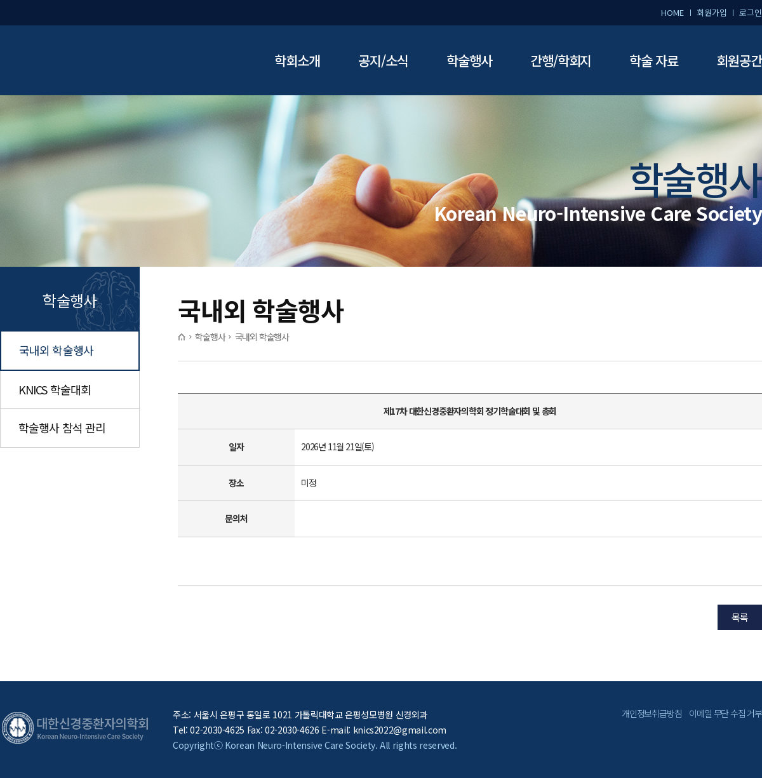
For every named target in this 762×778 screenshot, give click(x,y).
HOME (672, 12)
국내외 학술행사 (56, 350)
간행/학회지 (561, 60)
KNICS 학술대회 (54, 389)
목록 (740, 617)
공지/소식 (383, 60)
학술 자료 (653, 60)
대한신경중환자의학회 (94, 60)
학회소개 (297, 60)
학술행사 (469, 60)
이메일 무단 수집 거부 (725, 713)
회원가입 (711, 12)
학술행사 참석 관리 (61, 427)
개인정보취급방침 (651, 713)
